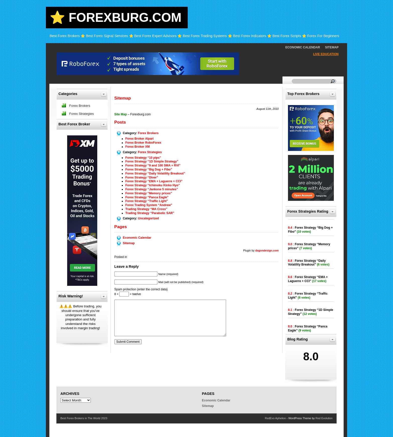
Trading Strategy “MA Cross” (146, 209)
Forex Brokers (148, 133)
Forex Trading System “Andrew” (148, 205)
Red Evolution (324, 418)
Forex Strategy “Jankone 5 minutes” (151, 189)
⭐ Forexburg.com (115, 18)
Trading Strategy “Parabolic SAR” (149, 213)
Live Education (326, 54)
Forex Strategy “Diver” (141, 177)
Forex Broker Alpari (139, 138)
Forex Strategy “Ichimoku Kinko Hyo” (152, 185)
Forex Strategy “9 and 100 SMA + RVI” (152, 165)
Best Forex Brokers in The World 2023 (83, 418)
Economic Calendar (302, 47)
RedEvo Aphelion (275, 418)
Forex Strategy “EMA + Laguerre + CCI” (153, 181)
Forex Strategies (150, 152)
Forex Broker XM (137, 146)
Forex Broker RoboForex (143, 142)
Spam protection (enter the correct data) (141, 289)
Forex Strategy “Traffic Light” (146, 201)
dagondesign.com (267, 250)
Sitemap (332, 47)
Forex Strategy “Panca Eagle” (146, 197)
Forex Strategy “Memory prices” (148, 193)
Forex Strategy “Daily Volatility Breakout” (155, 173)
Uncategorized (148, 218)
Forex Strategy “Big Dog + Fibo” (148, 169)
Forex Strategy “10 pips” (143, 157)
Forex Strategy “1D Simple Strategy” (151, 161)
